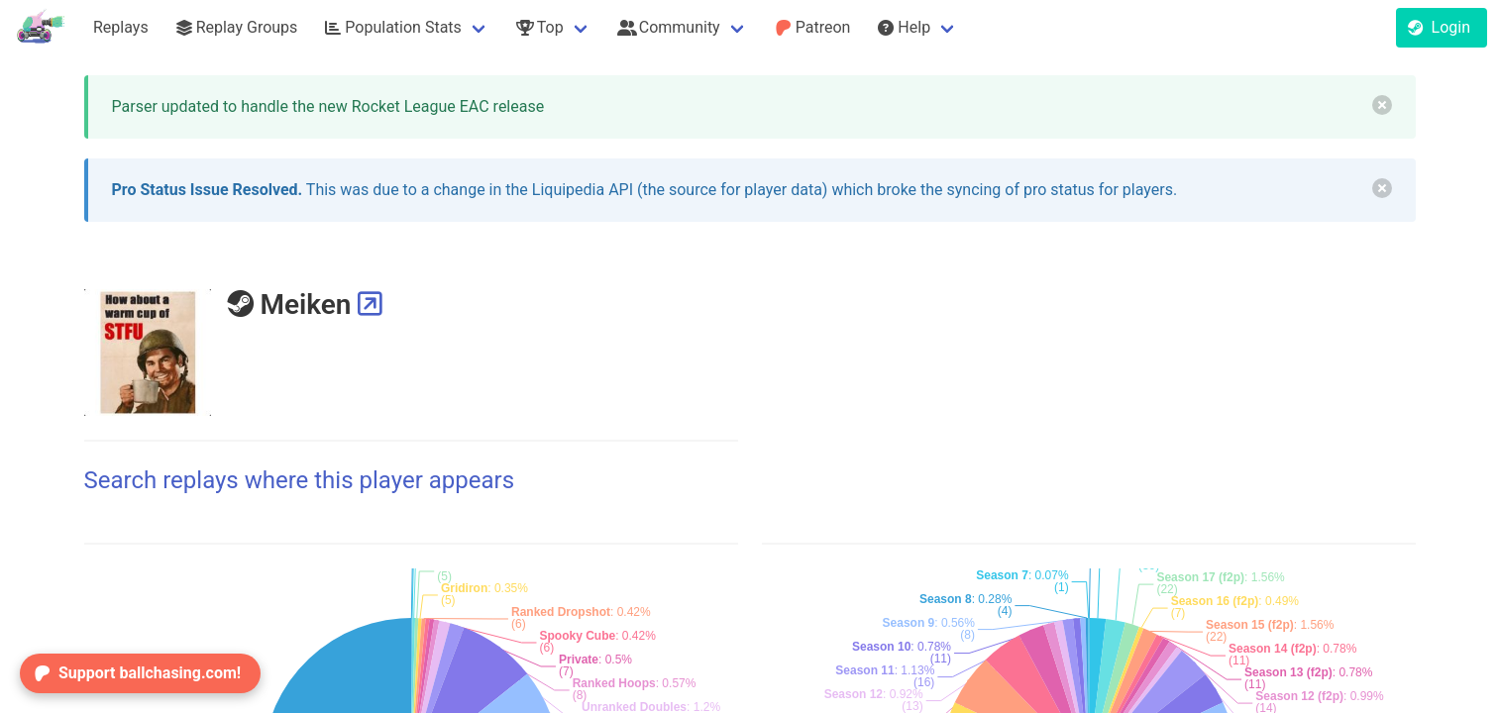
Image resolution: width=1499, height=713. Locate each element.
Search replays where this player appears (299, 480)
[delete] (1382, 105)
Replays (121, 27)
